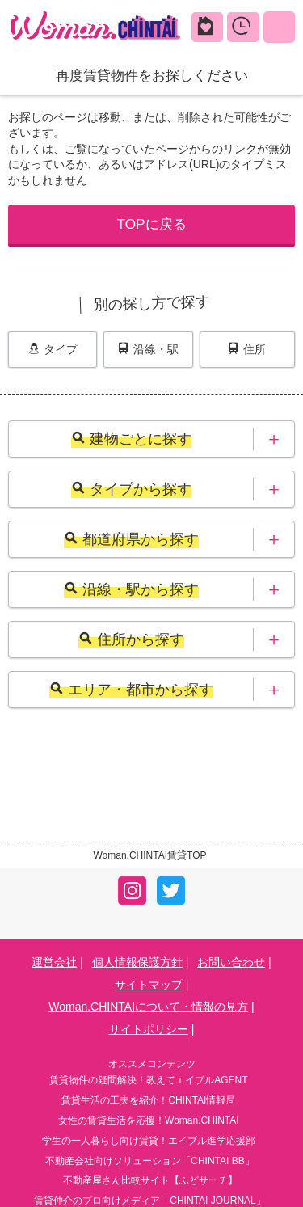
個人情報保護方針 (137, 962)
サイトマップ (149, 984)
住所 (247, 349)
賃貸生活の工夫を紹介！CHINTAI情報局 (148, 1100)
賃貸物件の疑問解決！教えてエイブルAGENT (148, 1080)
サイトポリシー (148, 1029)
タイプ (53, 349)
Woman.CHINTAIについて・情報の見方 (148, 1006)
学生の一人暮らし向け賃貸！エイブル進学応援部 (148, 1140)
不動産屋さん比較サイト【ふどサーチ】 (150, 1180)
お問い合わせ (231, 962)
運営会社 (54, 962)
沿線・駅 (148, 349)
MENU (279, 26)
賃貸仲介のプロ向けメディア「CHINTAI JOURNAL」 (149, 1200)
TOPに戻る (151, 224)
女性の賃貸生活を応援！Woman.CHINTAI (148, 1120)
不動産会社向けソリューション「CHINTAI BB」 (149, 1161)
